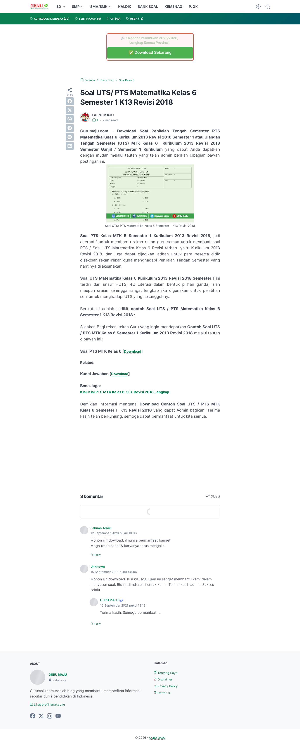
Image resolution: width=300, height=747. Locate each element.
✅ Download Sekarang (150, 53)
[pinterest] (70, 137)
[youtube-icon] (58, 717)
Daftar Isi (163, 692)
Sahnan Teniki (102, 528)
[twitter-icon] (41, 717)
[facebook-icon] (32, 717)
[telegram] (70, 128)
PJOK (193, 6)
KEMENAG (173, 6)
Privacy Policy (168, 686)
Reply (98, 554)
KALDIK (124, 6)
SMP (76, 6)
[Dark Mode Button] (258, 6)
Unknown (98, 566)
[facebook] (70, 101)
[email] (70, 146)
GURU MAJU (110, 599)
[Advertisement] (150, 455)
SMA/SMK (99, 6)
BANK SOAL (148, 6)
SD (58, 6)
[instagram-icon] (49, 717)
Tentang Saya (167, 672)
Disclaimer (164, 679)
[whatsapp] (70, 119)
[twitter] (70, 110)
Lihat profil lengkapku (50, 704)
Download (133, 351)
